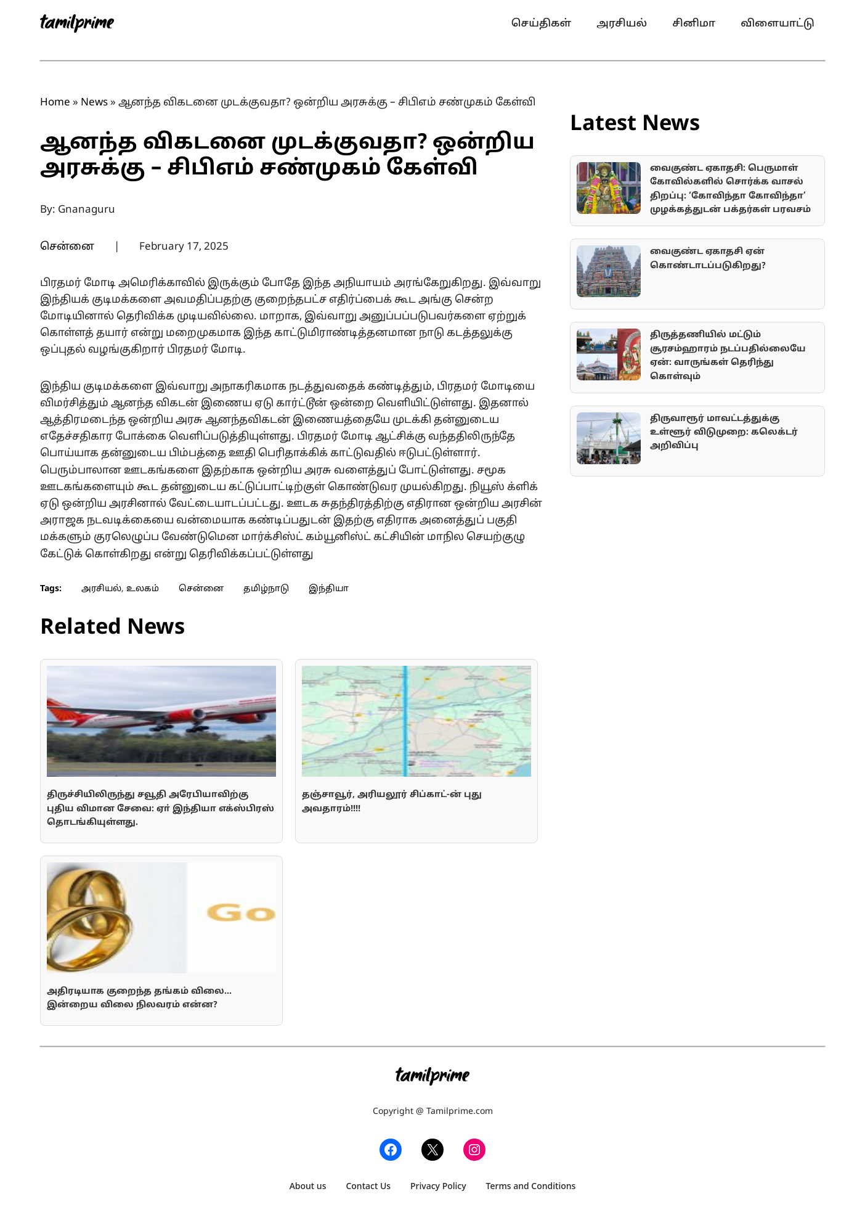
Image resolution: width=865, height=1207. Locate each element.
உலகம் (142, 589)
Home (55, 102)
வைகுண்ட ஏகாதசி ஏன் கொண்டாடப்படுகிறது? (708, 259)
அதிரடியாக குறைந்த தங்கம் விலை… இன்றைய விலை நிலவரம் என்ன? (139, 998)
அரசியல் (101, 589)
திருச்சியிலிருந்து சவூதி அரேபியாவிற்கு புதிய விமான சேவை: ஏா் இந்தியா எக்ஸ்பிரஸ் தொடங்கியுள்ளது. (160, 809)
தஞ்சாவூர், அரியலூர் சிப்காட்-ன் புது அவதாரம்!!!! (392, 802)
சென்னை (67, 246)
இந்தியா (329, 589)
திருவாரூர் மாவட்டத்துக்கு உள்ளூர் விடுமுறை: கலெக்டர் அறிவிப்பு (724, 433)
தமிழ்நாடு (266, 589)
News (94, 102)
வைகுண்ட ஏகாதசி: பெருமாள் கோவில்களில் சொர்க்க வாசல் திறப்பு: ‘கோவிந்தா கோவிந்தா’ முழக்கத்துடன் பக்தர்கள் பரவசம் (730, 189)
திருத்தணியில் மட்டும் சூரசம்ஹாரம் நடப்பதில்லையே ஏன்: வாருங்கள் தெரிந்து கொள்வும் (728, 356)
